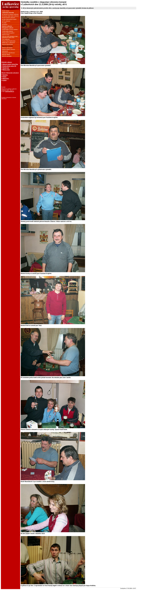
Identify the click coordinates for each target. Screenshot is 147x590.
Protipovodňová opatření (8, 33)
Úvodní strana (5, 11)
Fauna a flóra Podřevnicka (8, 41)
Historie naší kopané (7, 47)
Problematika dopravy (7, 31)
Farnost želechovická (7, 44)
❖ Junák (4, 22)
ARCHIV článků (6, 54)
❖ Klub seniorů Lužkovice (8, 17)
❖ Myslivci (4, 24)
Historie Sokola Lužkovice (8, 49)
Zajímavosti (5, 51)
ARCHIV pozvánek (6, 56)
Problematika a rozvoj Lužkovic (10, 29)
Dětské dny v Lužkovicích (8, 42)
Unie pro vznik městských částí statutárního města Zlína (10, 37)
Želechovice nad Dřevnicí (8, 52)
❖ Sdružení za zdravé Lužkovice (10, 14)
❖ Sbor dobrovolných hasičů (9, 19)
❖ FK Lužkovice (6, 21)
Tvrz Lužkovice (6, 39)
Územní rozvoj (5, 34)
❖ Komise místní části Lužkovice (10, 16)
